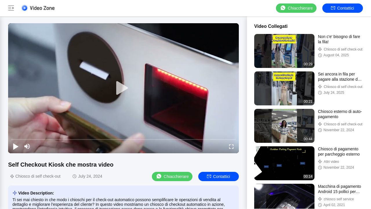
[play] (123, 88)
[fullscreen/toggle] (231, 146)
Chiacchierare (296, 8)
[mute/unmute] (27, 146)
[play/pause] (15, 146)
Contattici (342, 8)
